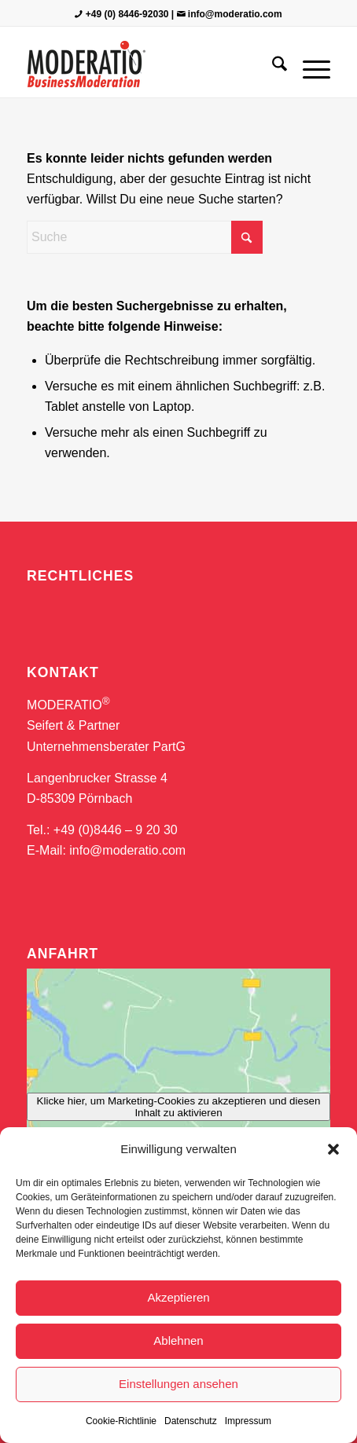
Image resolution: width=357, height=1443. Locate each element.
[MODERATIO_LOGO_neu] (148, 66)
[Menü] (308, 66)
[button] (333, 1149)
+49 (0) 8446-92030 (127, 14)
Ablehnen (178, 1340)
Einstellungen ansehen (178, 1383)
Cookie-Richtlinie (121, 1421)
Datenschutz (190, 1421)
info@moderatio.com (235, 14)
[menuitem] (271, 66)
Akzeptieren (178, 1297)
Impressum (248, 1421)
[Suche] (271, 66)
